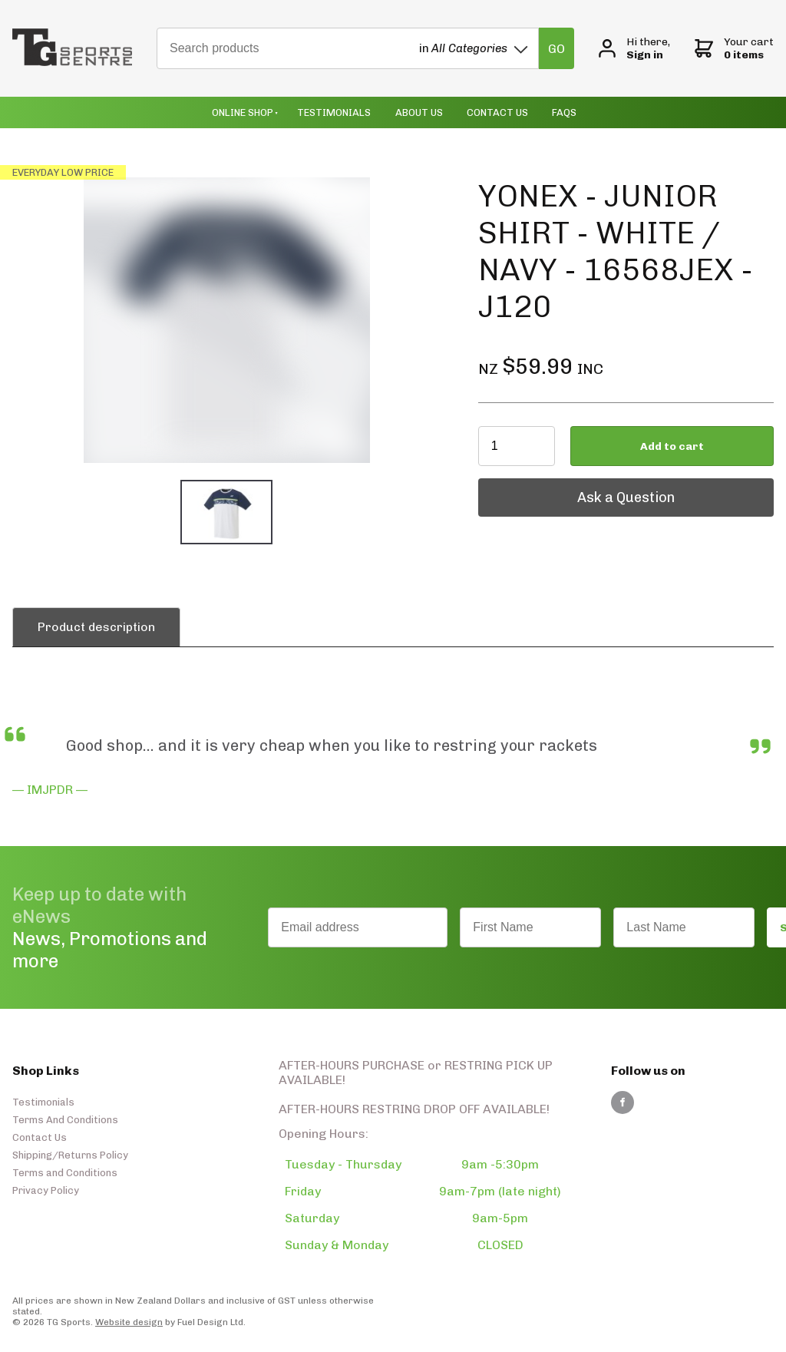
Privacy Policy (45, 1190)
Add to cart (672, 446)
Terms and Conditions (64, 1172)
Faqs (564, 112)
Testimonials (334, 112)
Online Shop (242, 112)
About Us (419, 112)
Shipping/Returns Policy (70, 1155)
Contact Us (497, 112)
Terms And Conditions (65, 1120)
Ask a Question (527, 486)
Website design (129, 1322)
